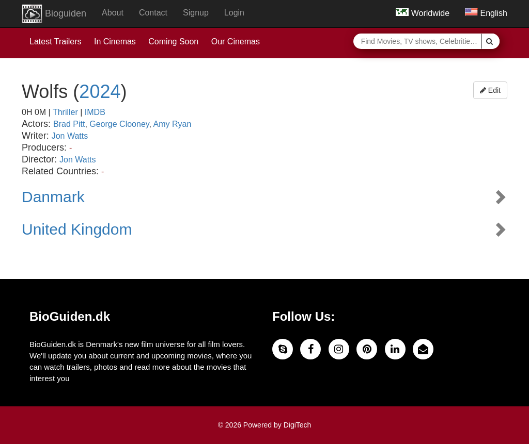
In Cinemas (115, 41)
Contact (153, 12)
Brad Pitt (69, 124)
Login (234, 12)
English (486, 13)
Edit (490, 90)
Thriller (65, 112)
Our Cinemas (235, 41)
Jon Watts (70, 135)
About (112, 12)
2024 (99, 91)
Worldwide (422, 13)
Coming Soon (173, 41)
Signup (196, 12)
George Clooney (119, 124)
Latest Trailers (55, 41)
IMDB (95, 112)
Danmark (53, 196)
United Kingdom (77, 229)
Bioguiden (54, 14)
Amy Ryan (172, 124)
